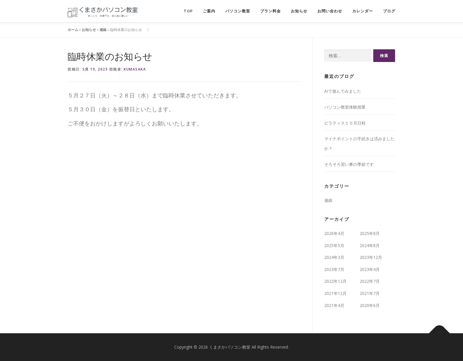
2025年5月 (334, 245)
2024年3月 (334, 257)
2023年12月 (371, 257)
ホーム (73, 29)
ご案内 (209, 11)
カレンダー (362, 11)
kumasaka (135, 69)
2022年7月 (370, 281)
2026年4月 (334, 233)
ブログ (389, 11)
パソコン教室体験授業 (345, 107)
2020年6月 (370, 305)
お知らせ (299, 11)
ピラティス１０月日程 (345, 123)
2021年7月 (370, 293)
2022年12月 (335, 281)
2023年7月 (334, 269)
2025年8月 (370, 233)
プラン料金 (270, 11)
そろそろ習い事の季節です (349, 164)
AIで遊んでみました (342, 91)
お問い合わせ (329, 11)
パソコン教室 (237, 11)
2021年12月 (335, 293)
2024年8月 (370, 245)
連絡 (103, 29)
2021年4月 (334, 305)
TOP (188, 11)
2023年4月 (370, 269)
